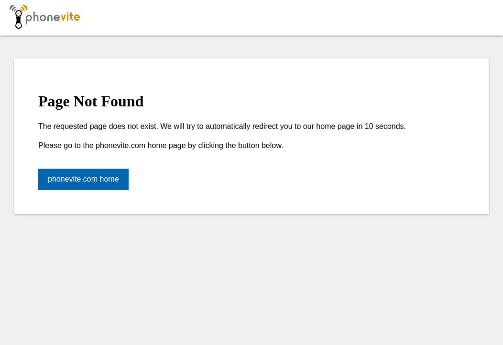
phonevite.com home (83, 179)
